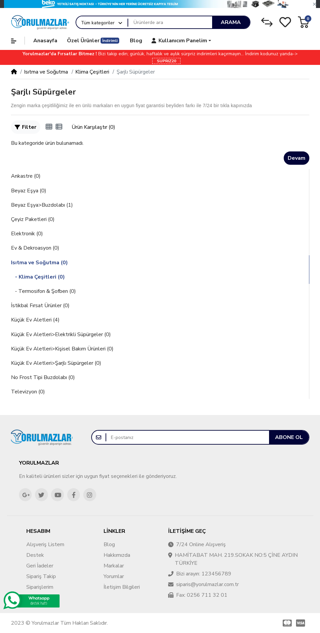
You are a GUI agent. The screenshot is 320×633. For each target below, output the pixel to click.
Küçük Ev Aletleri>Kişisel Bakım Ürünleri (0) (62, 348)
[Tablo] (49, 127)
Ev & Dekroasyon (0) (35, 248)
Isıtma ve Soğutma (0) (39, 262)
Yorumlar (114, 576)
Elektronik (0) (27, 233)
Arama (231, 22)
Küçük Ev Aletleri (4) (35, 319)
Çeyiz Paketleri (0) (33, 219)
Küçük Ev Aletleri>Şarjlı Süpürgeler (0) (56, 363)
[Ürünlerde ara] (170, 22)
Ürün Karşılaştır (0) (93, 127)
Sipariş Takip (41, 576)
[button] (314, 4)
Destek (35, 555)
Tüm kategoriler (98, 23)
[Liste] (59, 127)
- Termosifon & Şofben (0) (43, 291)
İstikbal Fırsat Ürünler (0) (40, 305)
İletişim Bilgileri (122, 587)
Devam (296, 158)
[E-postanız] (187, 437)
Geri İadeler (39, 565)
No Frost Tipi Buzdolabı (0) (43, 377)
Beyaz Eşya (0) (28, 190)
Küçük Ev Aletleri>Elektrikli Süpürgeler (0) (61, 334)
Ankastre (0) (26, 176)
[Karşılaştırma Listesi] (267, 22)
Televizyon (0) (28, 391)
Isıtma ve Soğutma (46, 72)
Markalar (114, 565)
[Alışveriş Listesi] (285, 22)
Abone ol (289, 437)
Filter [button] (25, 127)
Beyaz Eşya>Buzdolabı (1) (42, 205)
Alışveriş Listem (45, 544)
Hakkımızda (117, 555)
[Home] (14, 72)
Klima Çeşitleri (92, 72)
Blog (109, 544)
